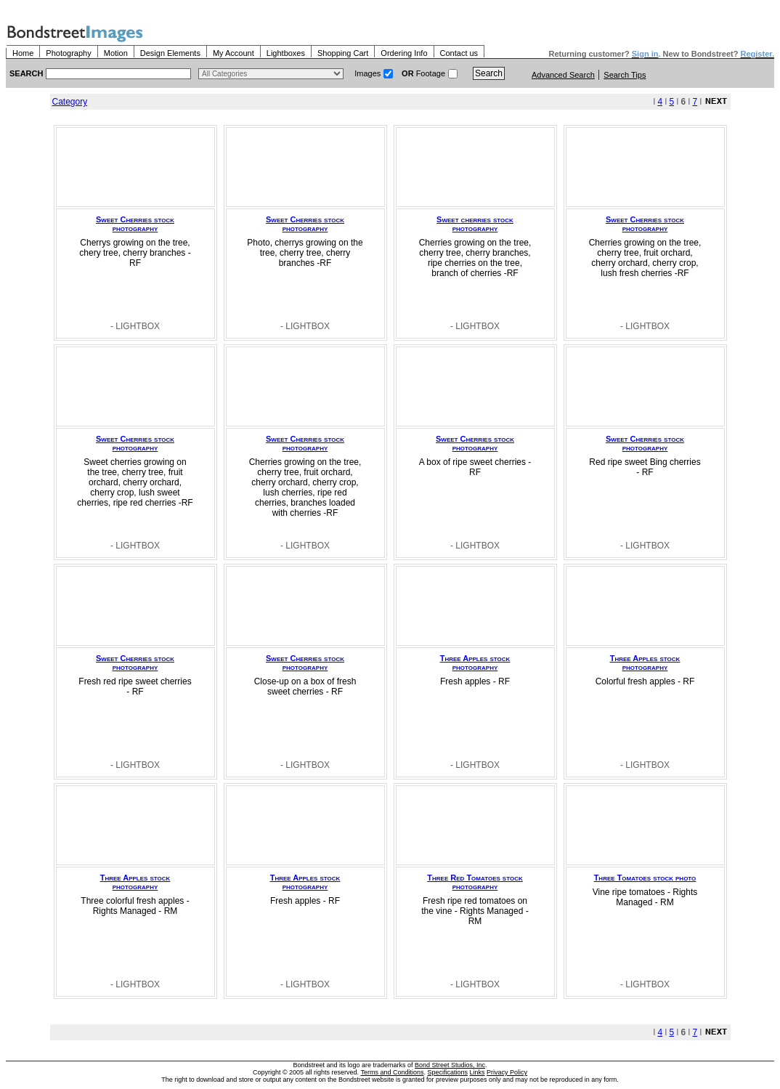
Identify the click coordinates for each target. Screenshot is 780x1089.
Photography (68, 53)
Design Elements (170, 53)
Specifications (448, 1072)
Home (22, 53)
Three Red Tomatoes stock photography (474, 882)
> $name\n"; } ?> (271, 73)
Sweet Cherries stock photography (135, 223)
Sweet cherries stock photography (474, 223)
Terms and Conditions (391, 1072)
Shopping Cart (342, 53)
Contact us (459, 53)
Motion (116, 53)
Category (70, 102)
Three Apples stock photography (475, 662)
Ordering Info (404, 53)
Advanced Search (563, 74)
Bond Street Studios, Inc (450, 1065)
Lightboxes (286, 53)
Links (477, 1072)
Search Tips (625, 74)
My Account (233, 53)
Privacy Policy (507, 1072)
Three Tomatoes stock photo (645, 877)
